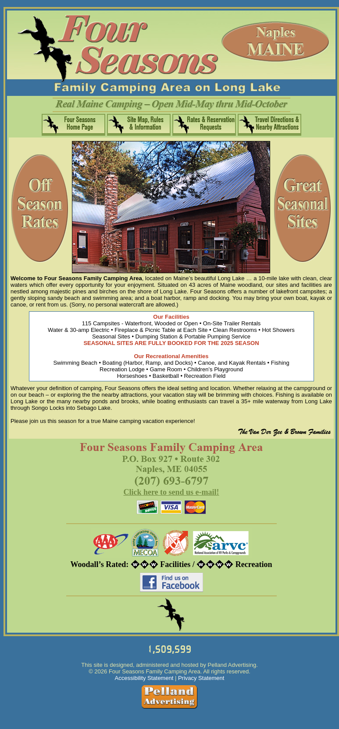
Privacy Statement (201, 678)
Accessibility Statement (144, 678)
